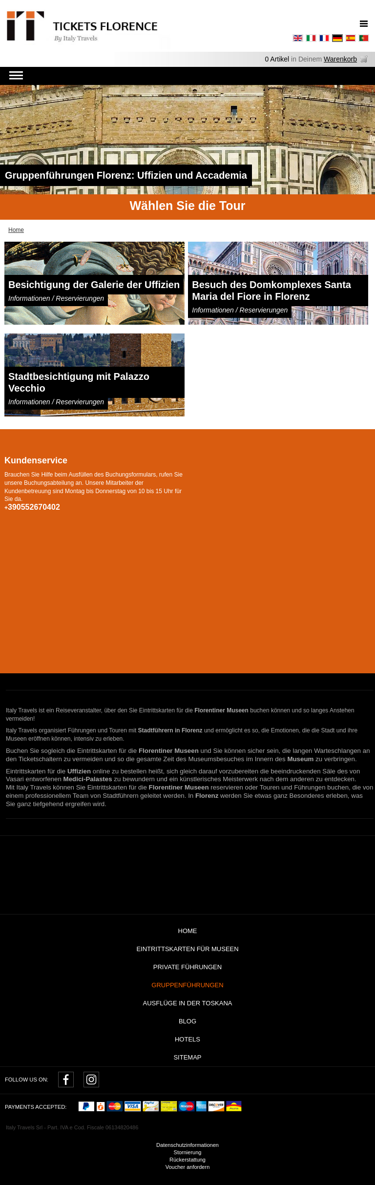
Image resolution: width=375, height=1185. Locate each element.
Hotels (187, 1039)
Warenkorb (340, 59)
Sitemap (187, 1057)
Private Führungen (187, 967)
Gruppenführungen (187, 985)
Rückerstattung (187, 1160)
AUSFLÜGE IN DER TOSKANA (187, 1003)
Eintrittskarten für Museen (187, 949)
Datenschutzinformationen (187, 1145)
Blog (187, 1021)
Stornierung (188, 1152)
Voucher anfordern (188, 1167)
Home (187, 931)
